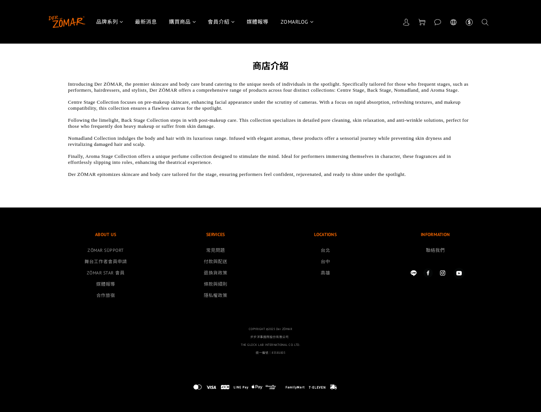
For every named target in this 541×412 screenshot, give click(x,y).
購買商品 (182, 21)
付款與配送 (215, 261)
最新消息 (146, 21)
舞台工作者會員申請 (106, 261)
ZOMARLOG (297, 21)
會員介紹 (221, 21)
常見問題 (215, 250)
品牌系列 (109, 21)
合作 (101, 295)
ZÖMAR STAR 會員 (106, 273)
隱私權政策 (215, 295)
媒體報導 (258, 21)
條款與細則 (215, 284)
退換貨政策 (215, 273)
